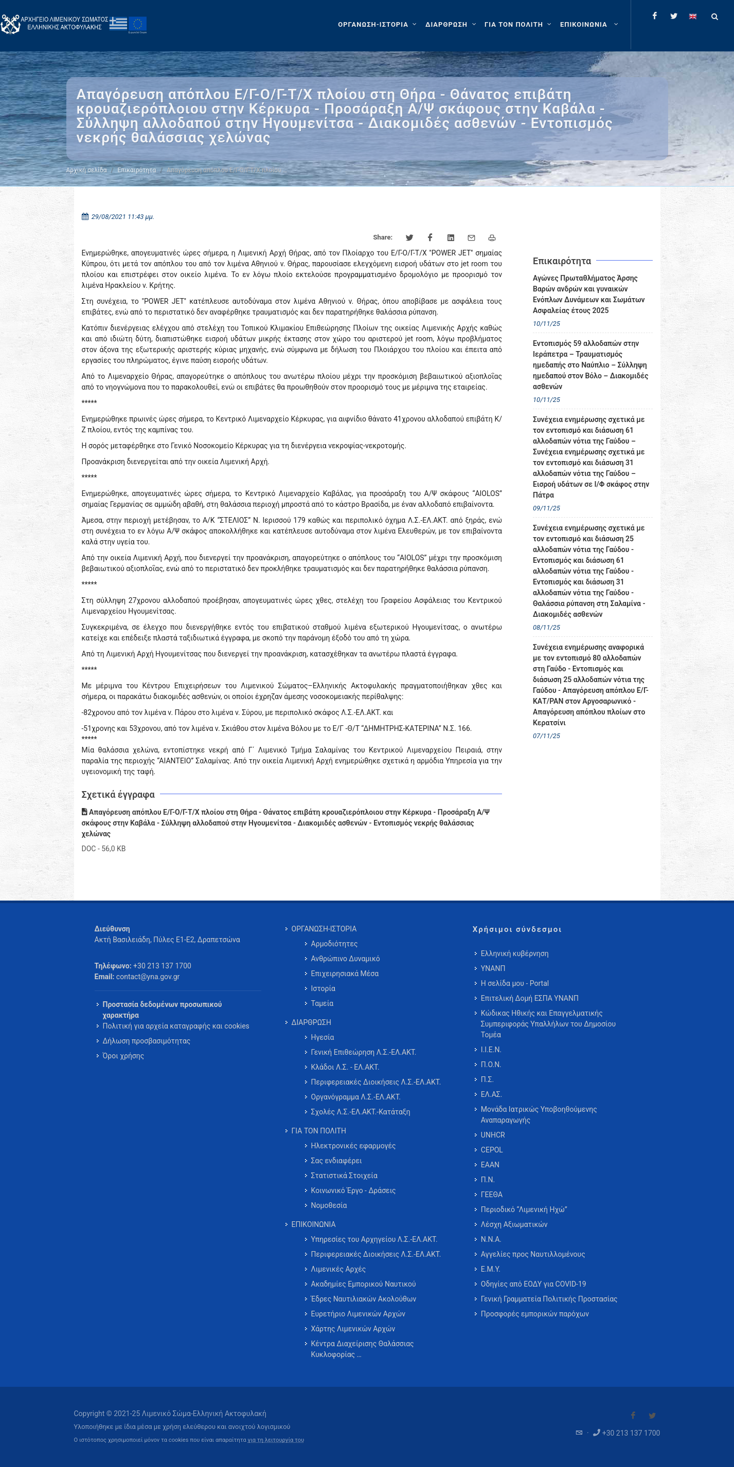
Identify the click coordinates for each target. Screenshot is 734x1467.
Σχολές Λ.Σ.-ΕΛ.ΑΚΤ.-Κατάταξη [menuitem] (360, 1112)
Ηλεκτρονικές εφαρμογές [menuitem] (353, 1146)
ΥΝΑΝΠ (493, 968)
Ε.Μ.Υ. (490, 1269)
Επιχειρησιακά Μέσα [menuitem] (345, 973)
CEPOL (492, 1150)
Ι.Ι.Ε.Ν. (491, 1050)
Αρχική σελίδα (86, 170)
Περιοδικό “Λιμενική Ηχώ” (524, 1209)
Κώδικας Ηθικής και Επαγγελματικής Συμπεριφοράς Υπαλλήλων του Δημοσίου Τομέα (548, 1024)
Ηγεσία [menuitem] (322, 1037)
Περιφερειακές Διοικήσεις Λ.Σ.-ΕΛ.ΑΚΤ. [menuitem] (376, 1082)
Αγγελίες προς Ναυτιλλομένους (533, 1254)
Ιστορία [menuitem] (323, 988)
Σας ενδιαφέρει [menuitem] (336, 1161)
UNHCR (493, 1135)
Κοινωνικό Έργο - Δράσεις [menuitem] (353, 1190)
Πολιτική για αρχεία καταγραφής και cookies (176, 1026)
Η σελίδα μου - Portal (515, 983)
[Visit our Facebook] (633, 1415)
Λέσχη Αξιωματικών (514, 1224)
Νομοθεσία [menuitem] (329, 1205)
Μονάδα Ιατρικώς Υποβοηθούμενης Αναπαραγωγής (539, 1114)
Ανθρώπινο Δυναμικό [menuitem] (345, 959)
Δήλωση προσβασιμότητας (147, 1041)
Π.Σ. (487, 1079)
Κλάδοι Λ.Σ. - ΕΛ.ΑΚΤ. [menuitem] (345, 1067)
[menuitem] (590, 24)
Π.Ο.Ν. (491, 1064)
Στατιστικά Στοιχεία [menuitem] (344, 1175)
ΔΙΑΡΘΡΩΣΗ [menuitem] (311, 1022)
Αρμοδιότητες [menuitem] (334, 944)
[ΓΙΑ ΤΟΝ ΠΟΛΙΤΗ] (519, 24)
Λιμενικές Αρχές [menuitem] (338, 1269)
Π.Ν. (488, 1180)
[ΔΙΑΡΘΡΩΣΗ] (452, 24)
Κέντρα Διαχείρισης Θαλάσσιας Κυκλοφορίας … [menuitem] (362, 1349)
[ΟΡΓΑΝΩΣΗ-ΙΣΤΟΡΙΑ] (378, 24)
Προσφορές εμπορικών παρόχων (535, 1314)
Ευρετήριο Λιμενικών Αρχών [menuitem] (358, 1314)
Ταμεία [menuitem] (322, 1003)
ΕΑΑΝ (490, 1165)
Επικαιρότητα (137, 170)
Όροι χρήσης (124, 1056)
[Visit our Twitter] (652, 1415)
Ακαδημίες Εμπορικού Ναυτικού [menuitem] (363, 1284)
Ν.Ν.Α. (491, 1239)
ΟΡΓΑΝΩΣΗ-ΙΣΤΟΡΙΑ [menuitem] (324, 929)
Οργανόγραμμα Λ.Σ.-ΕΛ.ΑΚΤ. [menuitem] (356, 1097)
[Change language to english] (693, 16)
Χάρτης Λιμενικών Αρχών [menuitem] (353, 1329)
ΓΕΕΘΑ (492, 1194)
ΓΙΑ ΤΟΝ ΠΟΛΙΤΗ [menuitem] (319, 1131)
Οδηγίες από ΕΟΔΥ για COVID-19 (533, 1284)
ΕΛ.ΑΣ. (492, 1094)
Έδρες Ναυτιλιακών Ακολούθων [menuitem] (364, 1299)
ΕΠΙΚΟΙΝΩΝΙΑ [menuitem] (314, 1224)
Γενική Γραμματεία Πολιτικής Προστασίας (549, 1299)
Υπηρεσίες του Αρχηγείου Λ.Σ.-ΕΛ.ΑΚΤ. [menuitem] (374, 1239)
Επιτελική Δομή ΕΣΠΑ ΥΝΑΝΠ (530, 998)
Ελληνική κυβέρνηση (515, 953)
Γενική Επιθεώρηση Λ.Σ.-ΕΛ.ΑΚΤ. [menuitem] (364, 1052)
